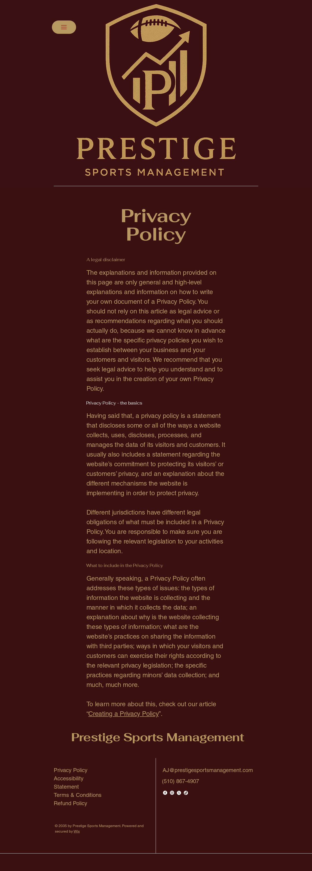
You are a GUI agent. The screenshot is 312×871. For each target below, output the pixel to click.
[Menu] (64, 27)
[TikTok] (185, 792)
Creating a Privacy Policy (123, 713)
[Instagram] (172, 792)
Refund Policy (70, 803)
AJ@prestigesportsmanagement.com (208, 770)
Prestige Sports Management (157, 737)
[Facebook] (165, 792)
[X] (178, 792)
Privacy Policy (70, 770)
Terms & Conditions (77, 795)
